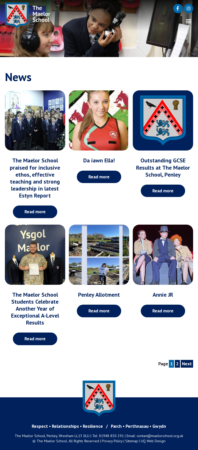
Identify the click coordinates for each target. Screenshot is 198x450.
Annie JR (163, 294)
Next (187, 364)
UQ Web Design (153, 441)
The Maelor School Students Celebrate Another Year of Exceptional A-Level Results (35, 308)
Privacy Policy (112, 441)
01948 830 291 (111, 435)
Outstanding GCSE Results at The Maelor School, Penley (163, 167)
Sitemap (131, 441)
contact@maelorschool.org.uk (160, 435)
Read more (35, 212)
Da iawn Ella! (99, 160)
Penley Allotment (99, 294)
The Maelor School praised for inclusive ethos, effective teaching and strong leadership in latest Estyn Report (35, 178)
